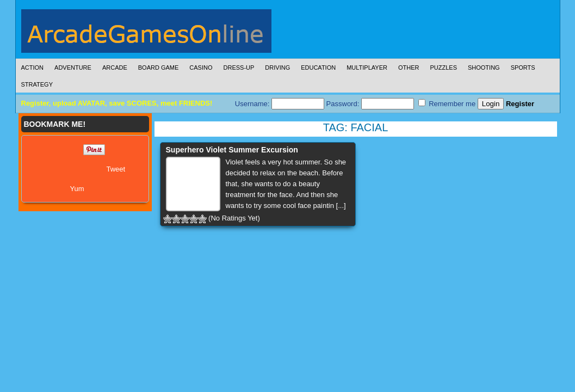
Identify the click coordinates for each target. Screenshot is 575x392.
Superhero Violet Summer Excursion (232, 149)
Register (520, 104)
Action (32, 67)
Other (408, 67)
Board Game (158, 67)
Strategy (37, 84)
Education (318, 67)
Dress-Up (239, 67)
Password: (370, 103)
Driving (277, 67)
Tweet (116, 169)
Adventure (72, 67)
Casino (200, 67)
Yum (77, 189)
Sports (523, 67)
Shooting (484, 67)
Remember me (447, 103)
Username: (279, 103)
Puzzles (443, 67)
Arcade (114, 67)
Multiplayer (367, 67)
